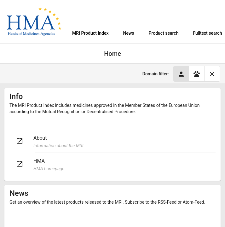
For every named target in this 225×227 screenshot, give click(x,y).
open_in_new (19, 141)
